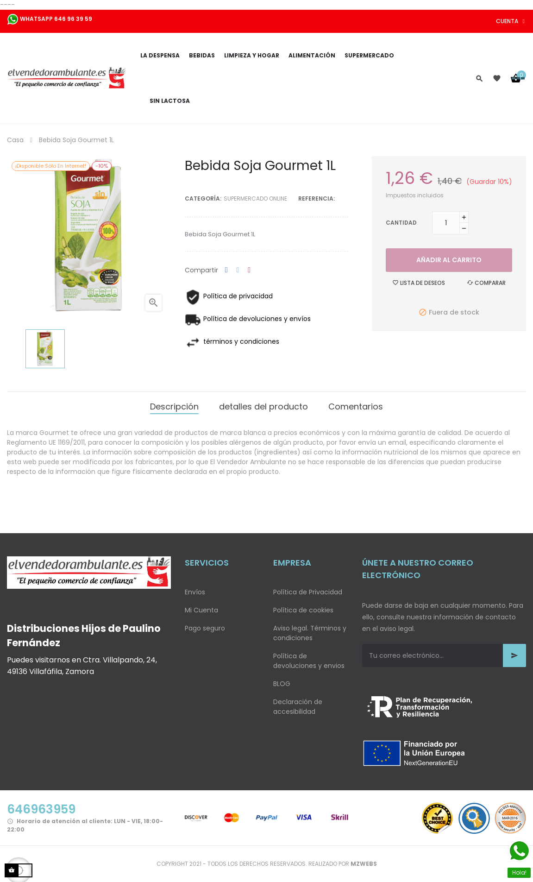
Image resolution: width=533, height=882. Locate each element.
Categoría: (203, 198)
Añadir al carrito (449, 260)
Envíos (195, 592)
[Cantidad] (446, 222)
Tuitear (238, 270)
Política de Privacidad (307, 592)
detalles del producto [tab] (263, 406)
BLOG (281, 683)
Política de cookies (303, 610)
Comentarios (355, 406)
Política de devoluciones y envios (309, 660)
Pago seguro (205, 628)
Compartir (226, 270)
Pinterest (249, 270)
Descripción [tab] (174, 406)
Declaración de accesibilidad (297, 706)
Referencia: (316, 198)
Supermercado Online (255, 198)
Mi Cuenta (201, 610)
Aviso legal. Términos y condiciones (309, 633)
